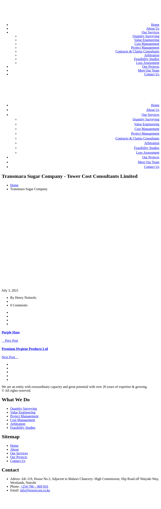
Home (155, 24)
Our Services (150, 32)
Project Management (145, 47)
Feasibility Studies (146, 59)
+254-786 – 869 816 (34, 486)
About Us (152, 28)
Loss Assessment (147, 63)
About (14, 449)
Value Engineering (146, 40)
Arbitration (151, 55)
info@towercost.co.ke (35, 490)
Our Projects (150, 66)
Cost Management (146, 44)
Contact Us (151, 74)
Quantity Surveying (146, 36)
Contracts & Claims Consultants (137, 51)
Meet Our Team (148, 70)
